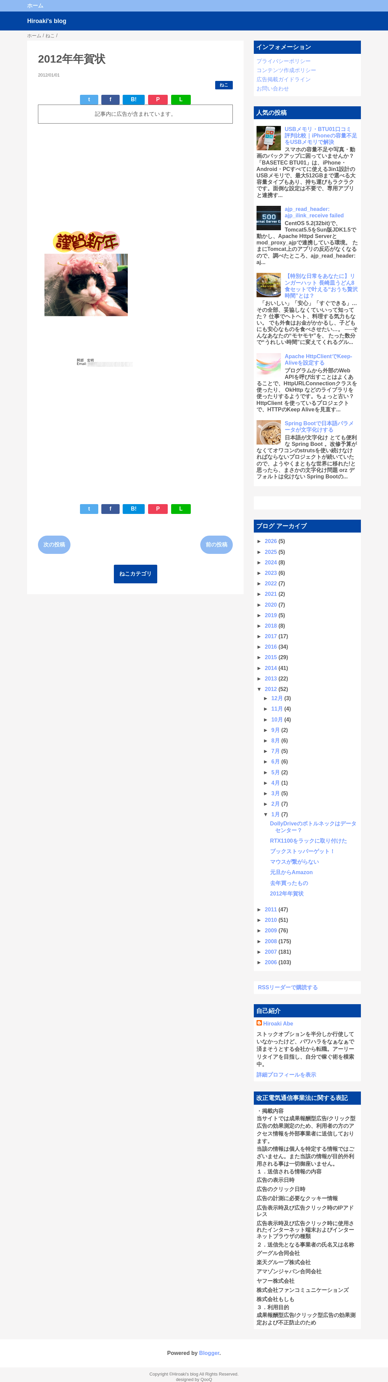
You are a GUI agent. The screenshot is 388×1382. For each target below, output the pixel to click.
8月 (276, 740)
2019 (272, 615)
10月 (277, 719)
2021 (272, 594)
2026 (272, 541)
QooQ (206, 1379)
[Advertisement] (135, 176)
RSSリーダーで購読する (288, 987)
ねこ (224, 84)
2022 (272, 583)
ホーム (35, 5)
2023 (272, 573)
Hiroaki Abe (278, 1024)
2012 (272, 689)
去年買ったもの (289, 883)
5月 (276, 772)
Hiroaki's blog (46, 21)
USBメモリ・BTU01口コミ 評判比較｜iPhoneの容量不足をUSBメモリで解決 (321, 135)
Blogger (209, 1353)
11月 (277, 709)
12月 (277, 698)
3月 (276, 793)
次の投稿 (54, 544)
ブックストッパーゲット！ (302, 851)
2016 (272, 647)
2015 (272, 657)
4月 (276, 783)
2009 (272, 930)
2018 (272, 626)
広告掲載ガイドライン (284, 79)
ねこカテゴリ (135, 574)
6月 (276, 761)
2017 (272, 636)
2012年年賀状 (287, 894)
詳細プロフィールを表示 (286, 1075)
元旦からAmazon (291, 872)
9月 (276, 730)
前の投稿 (216, 544)
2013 (272, 679)
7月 (276, 751)
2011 (272, 909)
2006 (272, 962)
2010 (272, 920)
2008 (272, 941)
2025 (272, 552)
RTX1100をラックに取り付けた (308, 841)
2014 (272, 668)
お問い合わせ (273, 88)
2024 (272, 562)
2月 (276, 804)
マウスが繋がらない (294, 862)
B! (134, 99)
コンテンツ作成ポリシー (286, 70)
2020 (272, 605)
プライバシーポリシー (284, 61)
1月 (276, 814)
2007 (272, 952)
